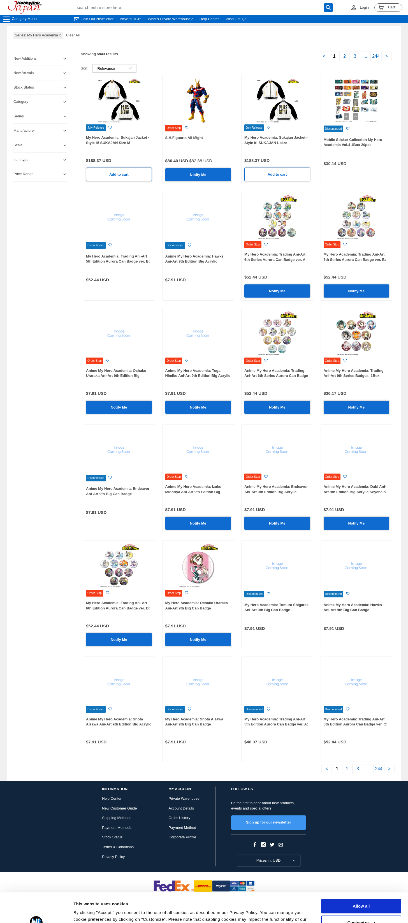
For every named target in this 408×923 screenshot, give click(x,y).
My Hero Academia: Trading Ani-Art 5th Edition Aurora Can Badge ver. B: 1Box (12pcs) (118, 261)
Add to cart (119, 174)
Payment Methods (116, 827)
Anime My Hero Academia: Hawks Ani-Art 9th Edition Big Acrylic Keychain (194, 261)
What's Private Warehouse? (170, 19)
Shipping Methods (116, 818)
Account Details (181, 808)
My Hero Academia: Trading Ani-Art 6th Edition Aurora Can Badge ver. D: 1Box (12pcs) (118, 608)
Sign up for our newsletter (268, 822)
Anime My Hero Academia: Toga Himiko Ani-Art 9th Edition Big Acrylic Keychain (197, 375)
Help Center (209, 19)
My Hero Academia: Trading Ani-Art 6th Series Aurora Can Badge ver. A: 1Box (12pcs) (275, 259)
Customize (361, 892)
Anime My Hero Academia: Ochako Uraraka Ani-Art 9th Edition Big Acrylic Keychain (116, 375)
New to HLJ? (130, 19)
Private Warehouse (184, 798)
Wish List (236, 19)
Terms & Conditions (118, 847)
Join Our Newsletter (97, 19)
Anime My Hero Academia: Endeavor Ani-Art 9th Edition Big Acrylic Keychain (276, 491)
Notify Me (198, 175)
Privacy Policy (113, 857)
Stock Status (112, 837)
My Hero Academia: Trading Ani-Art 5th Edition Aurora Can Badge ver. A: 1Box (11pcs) (276, 724)
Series (18, 116)
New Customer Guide (119, 808)
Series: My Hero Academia (38, 35)
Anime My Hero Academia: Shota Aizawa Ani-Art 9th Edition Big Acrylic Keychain (118, 724)
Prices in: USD (268, 860)
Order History (179, 818)
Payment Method (182, 827)
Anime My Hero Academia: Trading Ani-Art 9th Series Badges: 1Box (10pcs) (354, 375)
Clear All (73, 35)
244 (376, 56)
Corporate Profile (182, 837)
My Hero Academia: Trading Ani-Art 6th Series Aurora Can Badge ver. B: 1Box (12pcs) (355, 259)
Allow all (361, 876)
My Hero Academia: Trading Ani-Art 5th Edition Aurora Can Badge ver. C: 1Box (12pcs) (356, 724)
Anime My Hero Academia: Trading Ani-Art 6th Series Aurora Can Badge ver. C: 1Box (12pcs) (276, 375)
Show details (86, 912)
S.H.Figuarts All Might (184, 138)
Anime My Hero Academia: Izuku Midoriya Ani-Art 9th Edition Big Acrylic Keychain (193, 491)
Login (364, 7)
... (365, 56)
